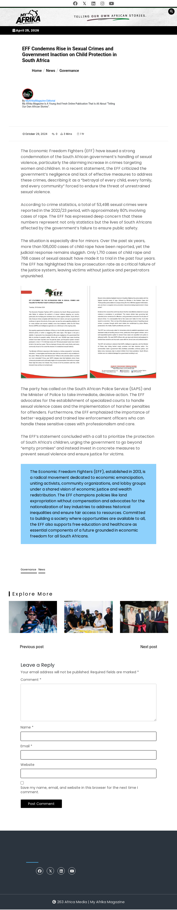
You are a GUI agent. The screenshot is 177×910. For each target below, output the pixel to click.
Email (26, 746)
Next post (148, 647)
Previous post (32, 647)
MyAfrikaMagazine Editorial (40, 100)
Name (27, 728)
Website (27, 765)
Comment (31, 680)
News (41, 570)
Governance (29, 570)
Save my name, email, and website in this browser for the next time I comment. (79, 790)
